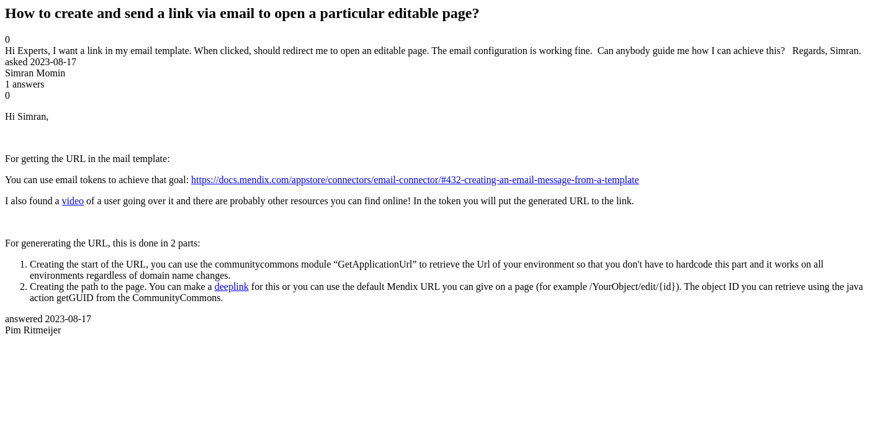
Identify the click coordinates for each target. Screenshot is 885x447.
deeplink (232, 286)
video (73, 201)
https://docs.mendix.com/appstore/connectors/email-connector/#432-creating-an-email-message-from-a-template (415, 179)
